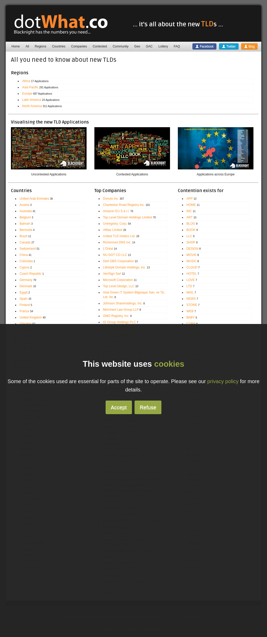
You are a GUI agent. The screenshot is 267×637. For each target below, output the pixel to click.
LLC (189, 236)
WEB (189, 311)
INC (189, 211)
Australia (26, 211)
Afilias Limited (112, 230)
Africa (26, 81)
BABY (190, 317)
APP (189, 198)
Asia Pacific (30, 87)
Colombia (26, 261)
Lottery (163, 46)
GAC (149, 46)
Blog (249, 46)
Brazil (23, 236)
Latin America (31, 100)
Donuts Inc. (111, 198)
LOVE (190, 280)
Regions (40, 46)
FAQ (177, 46)
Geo (137, 46)
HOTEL (191, 273)
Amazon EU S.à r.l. (116, 211)
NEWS (191, 299)
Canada (25, 242)
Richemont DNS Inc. (117, 242)
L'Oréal (108, 248)
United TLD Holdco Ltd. (119, 236)
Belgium (25, 217)
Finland (25, 305)
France (24, 311)
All (27, 46)
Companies (79, 46)
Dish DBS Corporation (118, 261)
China (24, 255)
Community (121, 46)
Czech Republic (30, 273)
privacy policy (223, 381)
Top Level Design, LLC (119, 286)
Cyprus (24, 267)
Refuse (148, 407)
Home (15, 46)
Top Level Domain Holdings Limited (127, 217)
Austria (24, 205)
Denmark (26, 286)
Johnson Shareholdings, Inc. (122, 303)
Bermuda (26, 230)
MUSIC (191, 261)
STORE (191, 305)
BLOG (190, 223)
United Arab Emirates (34, 198)
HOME (191, 205)
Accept (119, 407)
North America (32, 106)
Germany (26, 280)
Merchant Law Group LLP (121, 309)
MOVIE (191, 255)
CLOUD (191, 267)
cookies (169, 364)
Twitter (228, 46)
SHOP (190, 242)
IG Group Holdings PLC (119, 322)
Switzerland (28, 248)
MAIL (190, 292)
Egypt (24, 292)
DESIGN (192, 248)
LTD (189, 286)
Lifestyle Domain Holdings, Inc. (124, 267)
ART (189, 217)
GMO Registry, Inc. (116, 316)
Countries (58, 46)
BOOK (191, 230)
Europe (27, 93)
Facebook (204, 46)
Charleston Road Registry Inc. (124, 205)
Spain (24, 299)
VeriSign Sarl (112, 273)
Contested (100, 46)
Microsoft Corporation (118, 280)
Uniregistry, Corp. (115, 223)
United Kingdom (31, 317)
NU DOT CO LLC (115, 255)
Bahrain (25, 223)
